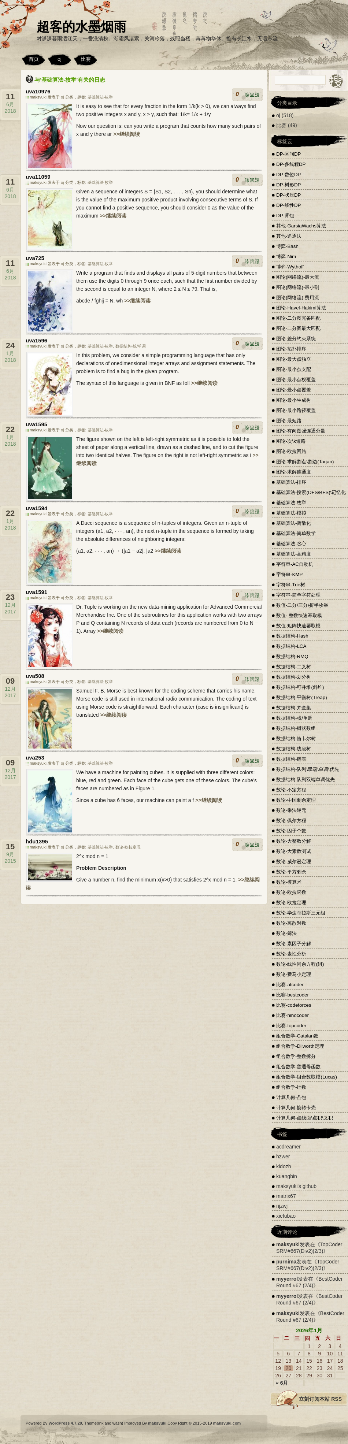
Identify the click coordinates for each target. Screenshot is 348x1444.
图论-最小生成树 (293, 400)
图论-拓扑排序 (291, 349)
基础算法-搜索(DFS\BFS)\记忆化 (311, 492)
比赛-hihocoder (292, 1015)
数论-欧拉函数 (291, 892)
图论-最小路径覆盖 (296, 410)
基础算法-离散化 (293, 523)
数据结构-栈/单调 (130, 346)
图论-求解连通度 (293, 472)
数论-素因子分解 (293, 943)
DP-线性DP (288, 205)
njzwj (282, 1206)
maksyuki (288, 1244)
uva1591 (36, 592)
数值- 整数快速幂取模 (299, 615)
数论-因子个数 (291, 831)
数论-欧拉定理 (128, 847)
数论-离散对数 (291, 923)
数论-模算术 (288, 882)
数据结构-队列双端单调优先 (305, 779)
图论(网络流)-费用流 (297, 297)
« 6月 (282, 1383)
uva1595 (36, 424)
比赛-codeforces (293, 1005)
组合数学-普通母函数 (298, 1066)
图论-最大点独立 (293, 359)
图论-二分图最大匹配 (298, 328)
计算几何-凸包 (291, 1097)
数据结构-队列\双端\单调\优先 (307, 769)
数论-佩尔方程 (291, 820)
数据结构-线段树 (293, 748)
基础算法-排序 (291, 482)
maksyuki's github (296, 1186)
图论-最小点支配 (293, 369)
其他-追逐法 (288, 236)
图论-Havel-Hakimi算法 (301, 308)
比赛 (86, 59)
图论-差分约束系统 (296, 338)
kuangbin (286, 1176)
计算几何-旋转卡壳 (296, 1107)
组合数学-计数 (291, 1087)
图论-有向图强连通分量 (300, 431)
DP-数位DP (288, 174)
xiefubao (286, 1216)
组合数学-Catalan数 (297, 1036)
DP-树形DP (288, 185)
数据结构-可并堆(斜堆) (300, 687)
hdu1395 (37, 841)
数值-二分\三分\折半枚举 (302, 605)
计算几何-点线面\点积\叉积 (304, 1118)
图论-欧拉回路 (291, 451)
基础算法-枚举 (100, 97)
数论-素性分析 (291, 954)
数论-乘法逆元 (291, 810)
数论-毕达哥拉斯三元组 (300, 913)
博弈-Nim (286, 256)
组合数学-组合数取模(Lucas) (306, 1077)
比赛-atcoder (290, 984)
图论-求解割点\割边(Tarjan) (305, 461)
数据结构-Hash (292, 636)
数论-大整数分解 (293, 841)
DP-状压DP (288, 195)
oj (60, 59)
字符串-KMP (289, 574)
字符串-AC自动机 (294, 564)
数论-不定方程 (291, 789)
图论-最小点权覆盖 (296, 379)
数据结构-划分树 (293, 677)
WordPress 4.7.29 (65, 1423)
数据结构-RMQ (292, 656)
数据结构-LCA (291, 646)
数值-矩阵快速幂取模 (298, 625)
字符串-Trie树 (290, 584)
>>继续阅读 (126, 134)
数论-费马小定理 (293, 974)
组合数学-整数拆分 (296, 1056)
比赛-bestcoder (292, 995)
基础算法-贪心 (291, 543)
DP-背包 (285, 215)
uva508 (35, 676)
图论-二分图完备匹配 (298, 318)
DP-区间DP (288, 154)
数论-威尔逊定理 (293, 861)
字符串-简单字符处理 (298, 595)
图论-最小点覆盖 (293, 390)
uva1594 (36, 508)
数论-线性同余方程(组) (300, 964)
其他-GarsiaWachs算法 (301, 226)
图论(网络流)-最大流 (297, 277)
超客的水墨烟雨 (81, 26)
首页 (34, 59)
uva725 (35, 258)
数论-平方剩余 (291, 872)
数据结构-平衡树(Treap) (301, 697)
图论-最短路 (288, 420)
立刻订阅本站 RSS (320, 1399)
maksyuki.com (227, 1423)
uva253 (35, 757)
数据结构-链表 (291, 759)
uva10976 (38, 91)
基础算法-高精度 (293, 554)
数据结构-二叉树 (293, 666)
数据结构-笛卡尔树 (296, 738)
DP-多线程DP (291, 164)
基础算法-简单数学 (296, 533)
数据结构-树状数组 (296, 728)
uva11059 (38, 177)
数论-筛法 (286, 933)
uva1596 (36, 340)
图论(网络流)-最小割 (297, 287)
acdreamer (288, 1147)
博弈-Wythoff (290, 267)
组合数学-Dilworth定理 (300, 1046)
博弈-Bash (287, 246)
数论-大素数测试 (293, 851)
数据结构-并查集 (293, 707)
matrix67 (286, 1196)
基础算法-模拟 (291, 513)
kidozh (283, 1166)
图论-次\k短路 (291, 441)
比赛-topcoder (291, 1025)
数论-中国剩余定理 (296, 800)
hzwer (283, 1156)
